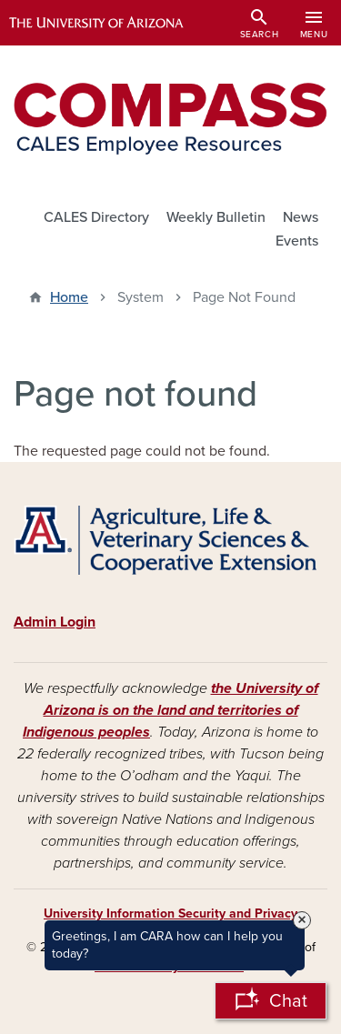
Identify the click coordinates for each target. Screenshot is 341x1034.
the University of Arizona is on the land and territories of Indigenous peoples (170, 710)
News (300, 217)
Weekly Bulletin (216, 217)
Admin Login (54, 622)
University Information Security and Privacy (170, 913)
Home (69, 297)
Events (297, 241)
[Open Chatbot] (270, 1000)
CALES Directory (96, 217)
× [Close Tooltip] (301, 920)
